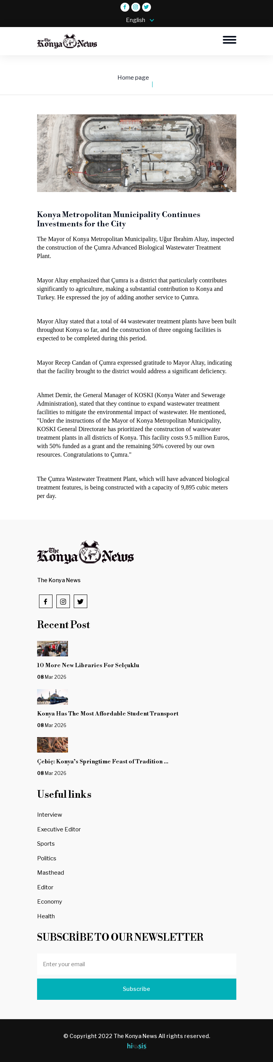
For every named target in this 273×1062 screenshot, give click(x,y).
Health (46, 916)
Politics (46, 858)
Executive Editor (59, 829)
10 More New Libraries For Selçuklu (96, 665)
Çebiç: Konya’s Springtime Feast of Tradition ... (102, 761)
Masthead (50, 872)
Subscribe (136, 989)
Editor (45, 887)
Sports (46, 843)
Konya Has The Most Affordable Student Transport (109, 713)
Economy (49, 901)
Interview (49, 814)
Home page (133, 77)
